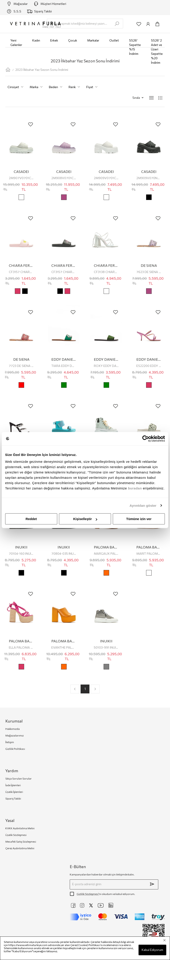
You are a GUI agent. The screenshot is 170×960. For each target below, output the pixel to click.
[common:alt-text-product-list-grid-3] (160, 98)
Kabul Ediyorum (152, 950)
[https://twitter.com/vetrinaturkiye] (91, 905)
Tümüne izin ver (138, 519)
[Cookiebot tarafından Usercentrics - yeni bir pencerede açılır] (145, 438)
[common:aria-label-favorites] (139, 24)
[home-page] (8, 69)
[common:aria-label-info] (148, 24)
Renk (75, 87)
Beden (56, 87)
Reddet (31, 519)
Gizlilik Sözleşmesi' (88, 893)
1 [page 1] (85, 689)
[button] (132, 98)
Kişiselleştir (85, 519)
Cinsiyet (16, 87)
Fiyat (93, 87)
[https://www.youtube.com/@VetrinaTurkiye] (100, 905)
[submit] (152, 884)
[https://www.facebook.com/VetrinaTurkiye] (73, 905)
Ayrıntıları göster (142, 505)
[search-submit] (117, 24)
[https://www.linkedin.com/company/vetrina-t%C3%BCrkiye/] (111, 905)
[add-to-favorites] (30, 124)
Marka (37, 87)
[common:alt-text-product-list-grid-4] (151, 98)
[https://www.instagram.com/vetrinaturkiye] (82, 905)
